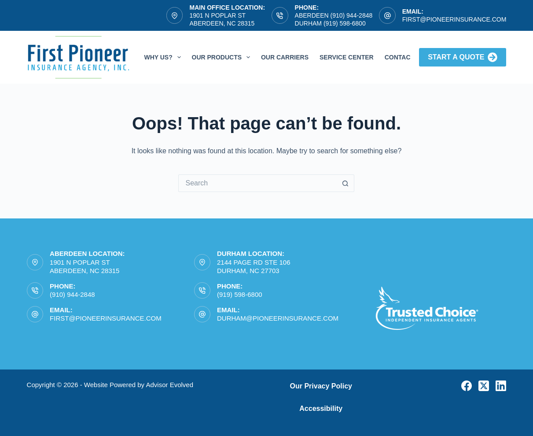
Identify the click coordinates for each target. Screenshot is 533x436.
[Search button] (345, 183)
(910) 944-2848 (72, 294)
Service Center (347, 57)
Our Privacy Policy (321, 386)
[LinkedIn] (501, 386)
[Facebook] (466, 386)
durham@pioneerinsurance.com (277, 318)
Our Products (223, 57)
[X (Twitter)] (483, 386)
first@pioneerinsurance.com (454, 19)
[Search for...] (257, 183)
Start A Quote (462, 57)
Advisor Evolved (169, 384)
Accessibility (320, 408)
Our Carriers (285, 57)
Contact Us (405, 57)
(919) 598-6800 (239, 294)
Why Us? (164, 57)
